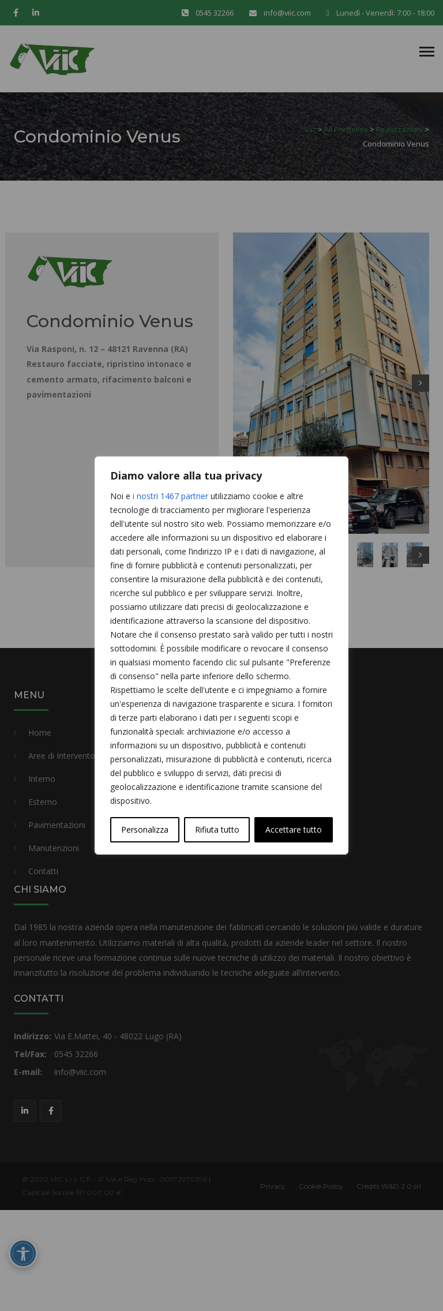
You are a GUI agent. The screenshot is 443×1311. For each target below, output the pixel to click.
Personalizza (144, 829)
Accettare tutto (293, 829)
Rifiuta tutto (217, 829)
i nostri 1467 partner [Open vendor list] (170, 495)
